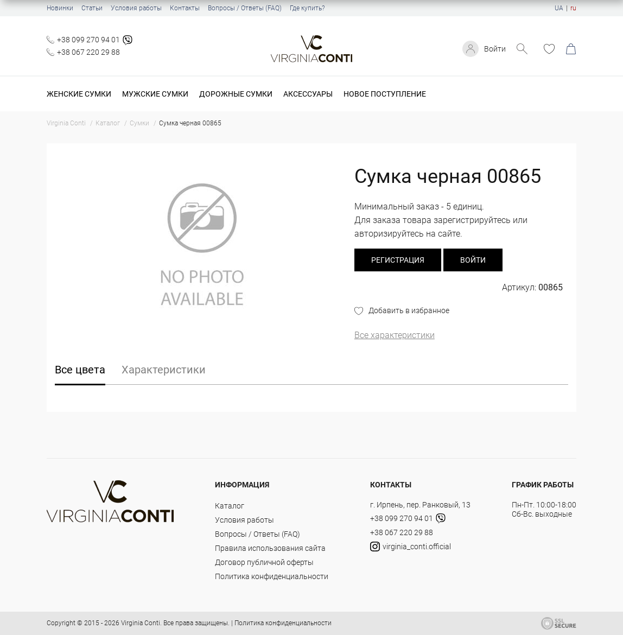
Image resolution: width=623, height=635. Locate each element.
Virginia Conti (140, 623)
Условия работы (136, 8)
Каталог (229, 505)
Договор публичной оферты (264, 562)
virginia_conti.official (410, 546)
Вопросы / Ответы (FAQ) (245, 8)
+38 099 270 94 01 (88, 39)
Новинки (60, 8)
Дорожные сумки (235, 94)
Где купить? (307, 8)
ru (573, 8)
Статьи (92, 8)
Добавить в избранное (408, 310)
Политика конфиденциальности (271, 576)
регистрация (397, 260)
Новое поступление (385, 94)
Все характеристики (394, 335)
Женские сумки (79, 94)
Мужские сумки (155, 94)
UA (559, 8)
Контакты (185, 8)
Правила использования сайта (270, 548)
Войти (495, 49)
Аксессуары (308, 94)
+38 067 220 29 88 (88, 52)
